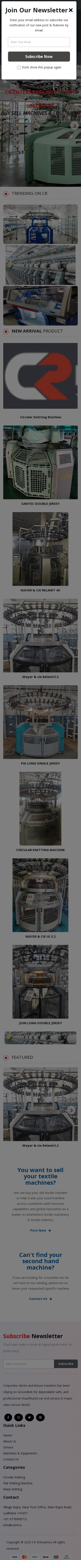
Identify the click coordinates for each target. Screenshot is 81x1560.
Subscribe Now (39, 56)
